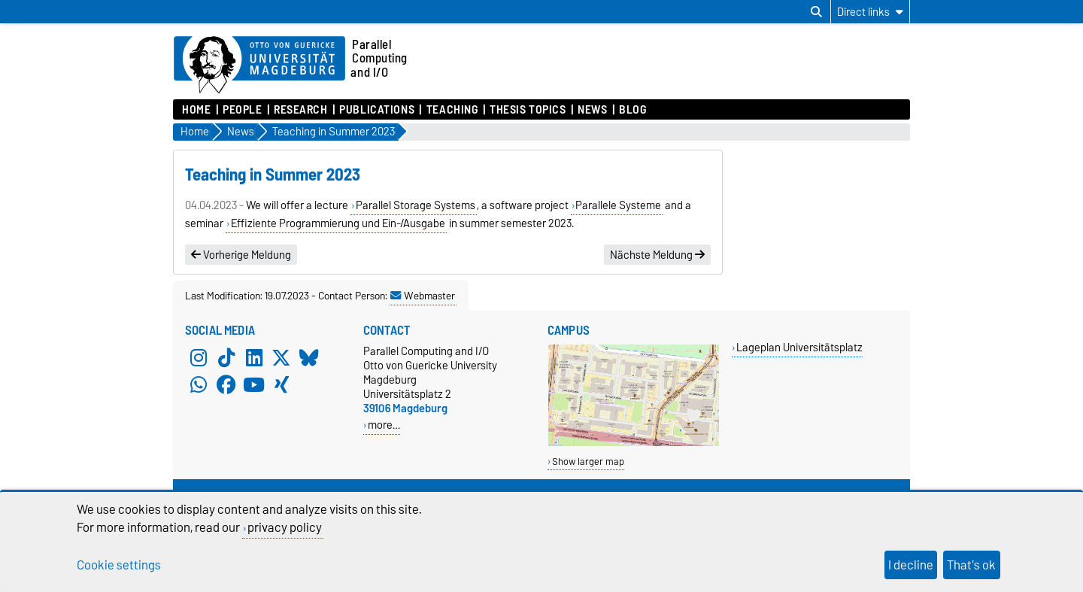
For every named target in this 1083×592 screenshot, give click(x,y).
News (592, 110)
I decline (910, 564)
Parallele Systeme (618, 205)
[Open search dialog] (816, 12)
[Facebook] (226, 384)
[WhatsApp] (198, 384)
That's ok (971, 564)
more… (384, 424)
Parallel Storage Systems (415, 205)
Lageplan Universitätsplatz (799, 347)
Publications (376, 110)
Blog (632, 110)
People (242, 110)
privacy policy (284, 527)
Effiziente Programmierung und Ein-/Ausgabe (338, 223)
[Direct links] (870, 11)
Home (196, 110)
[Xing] (281, 384)
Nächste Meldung (657, 255)
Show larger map (588, 461)
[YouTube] (254, 384)
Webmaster (422, 296)
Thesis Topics (528, 110)
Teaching (452, 110)
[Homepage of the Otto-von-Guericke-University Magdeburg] (259, 65)
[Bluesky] (309, 357)
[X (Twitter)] (281, 357)
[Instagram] (198, 357)
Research (300, 110)
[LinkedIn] (254, 357)
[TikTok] (226, 357)
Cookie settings (119, 564)
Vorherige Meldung (241, 255)
